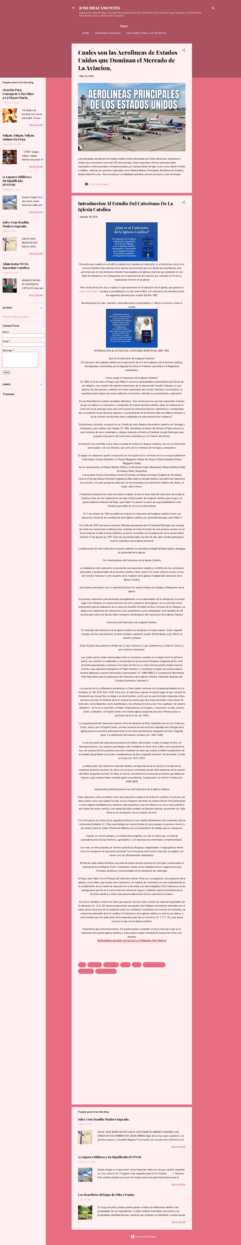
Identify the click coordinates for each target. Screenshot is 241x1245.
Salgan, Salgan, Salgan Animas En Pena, (18, 137)
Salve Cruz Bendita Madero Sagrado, (103, 1119)
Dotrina (125, 964)
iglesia (136, 964)
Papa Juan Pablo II (89, 291)
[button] (184, 50)
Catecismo (94, 964)
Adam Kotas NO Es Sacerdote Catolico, (16, 266)
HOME (85, 33)
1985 (82, 964)
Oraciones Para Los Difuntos (146, 33)
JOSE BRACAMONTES (99, 7)
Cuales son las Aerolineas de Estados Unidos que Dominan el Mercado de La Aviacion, (127, 60)
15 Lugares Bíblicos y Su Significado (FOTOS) (109, 1157)
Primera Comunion (154, 964)
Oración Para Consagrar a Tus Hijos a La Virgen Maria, (18, 94)
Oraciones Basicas (107, 33)
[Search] (213, 9)
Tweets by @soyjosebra (15, 316)
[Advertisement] (205, 92)
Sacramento (86, 971)
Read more (178, 1147)
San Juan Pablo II (106, 971)
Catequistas (111, 964)
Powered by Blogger (143, 1236)
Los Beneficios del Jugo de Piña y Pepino (106, 1195)
